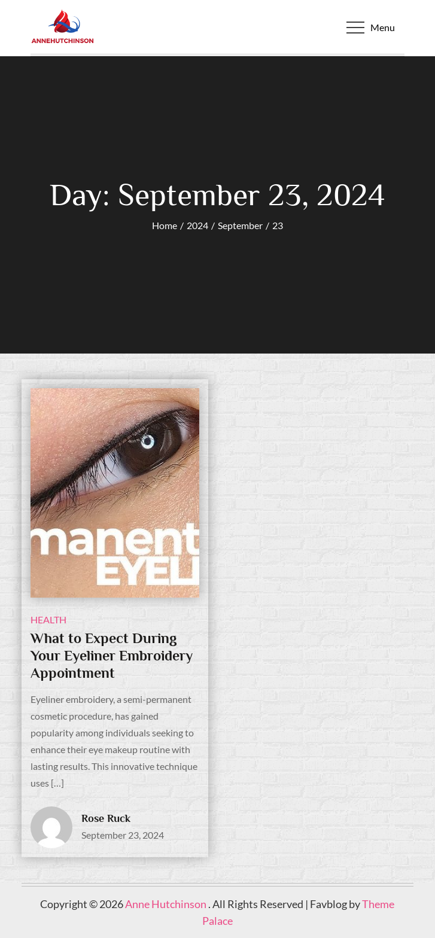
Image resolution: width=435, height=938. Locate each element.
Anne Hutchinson (166, 903)
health (48, 619)
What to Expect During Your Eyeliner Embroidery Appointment (112, 655)
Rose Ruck (105, 818)
